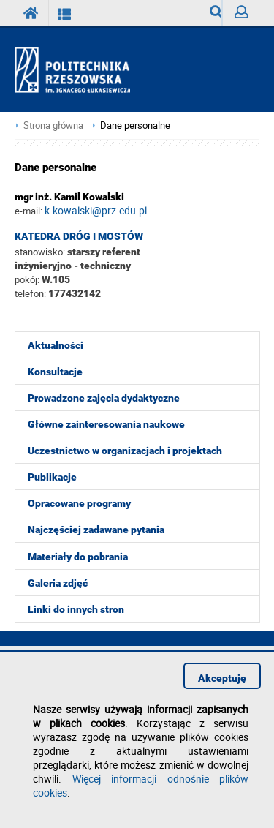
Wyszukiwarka (216, 15)
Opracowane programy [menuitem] (79, 503)
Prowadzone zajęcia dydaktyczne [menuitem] (104, 398)
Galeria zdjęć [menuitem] (58, 583)
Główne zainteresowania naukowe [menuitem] (106, 424)
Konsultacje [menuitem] (55, 371)
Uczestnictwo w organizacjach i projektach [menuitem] (125, 450)
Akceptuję (222, 678)
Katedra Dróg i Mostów (79, 236)
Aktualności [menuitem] (55, 345)
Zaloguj (247, 15)
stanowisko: (40, 251)
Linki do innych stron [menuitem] (76, 609)
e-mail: (28, 210)
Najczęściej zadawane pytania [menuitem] (96, 529)
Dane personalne (135, 125)
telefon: (30, 293)
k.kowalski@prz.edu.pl (96, 210)
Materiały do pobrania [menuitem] (78, 556)
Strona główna (53, 125)
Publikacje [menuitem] (52, 477)
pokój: (28, 279)
